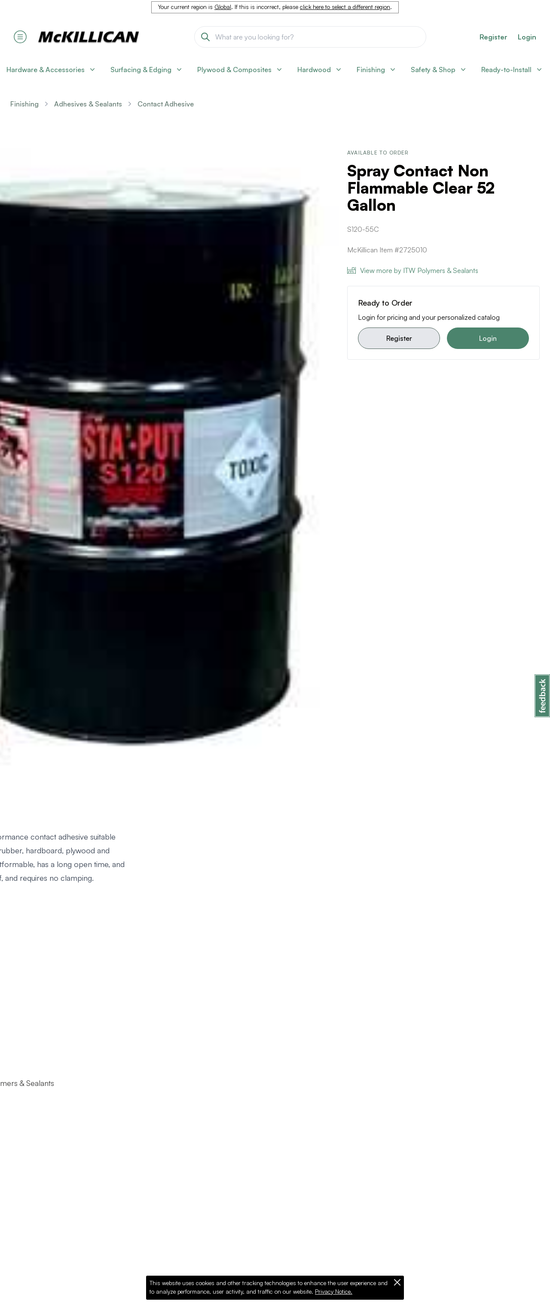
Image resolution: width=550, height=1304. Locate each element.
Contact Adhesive (166, 104)
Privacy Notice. (333, 1291)
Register (399, 338)
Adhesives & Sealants (88, 104)
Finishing (24, 104)
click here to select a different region (345, 6)
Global (222, 6)
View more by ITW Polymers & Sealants (412, 270)
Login (527, 37)
